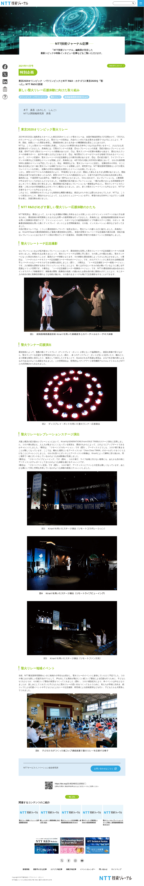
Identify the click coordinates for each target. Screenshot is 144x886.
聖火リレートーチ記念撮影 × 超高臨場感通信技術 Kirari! (71, 814)
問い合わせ (103, 869)
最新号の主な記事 (40, 869)
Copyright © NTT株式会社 (20, 877)
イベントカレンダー (87, 869)
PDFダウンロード (115, 66)
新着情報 (26, 869)
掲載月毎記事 (71, 869)
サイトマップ (116, 869)
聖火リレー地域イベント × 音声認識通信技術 (29, 814)
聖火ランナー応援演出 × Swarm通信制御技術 (92, 814)
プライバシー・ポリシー (36, 877)
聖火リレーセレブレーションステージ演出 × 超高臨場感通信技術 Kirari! (113, 815)
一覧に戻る (71, 797)
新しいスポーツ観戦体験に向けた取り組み (50, 814)
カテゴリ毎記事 (56, 869)
